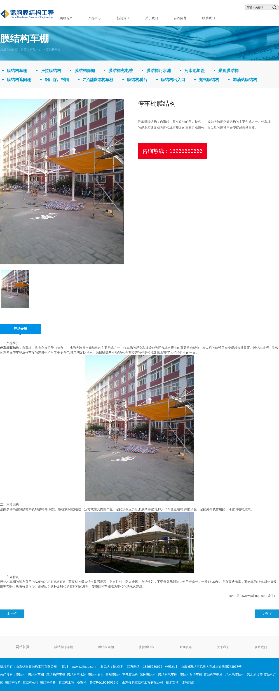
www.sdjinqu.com (255, 596)
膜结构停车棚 (63, 647)
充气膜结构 (209, 79)
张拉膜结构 (51, 70)
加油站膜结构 (245, 79)
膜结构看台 (137, 79)
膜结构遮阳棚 (19, 79)
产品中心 (94, 18)
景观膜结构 (228, 70)
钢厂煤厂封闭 (57, 79)
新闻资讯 (123, 18)
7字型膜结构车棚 (98, 79)
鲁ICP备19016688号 (104, 682)
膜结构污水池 (158, 70)
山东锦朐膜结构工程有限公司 (142, 682)
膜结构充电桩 (120, 70)
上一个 (12, 613)
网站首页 (66, 18)
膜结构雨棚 (85, 70)
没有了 (266, 613)
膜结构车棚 (17, 70)
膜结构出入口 (173, 79)
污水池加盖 (194, 70)
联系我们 (208, 18)
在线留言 (180, 18)
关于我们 (151, 18)
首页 (24, 49)
